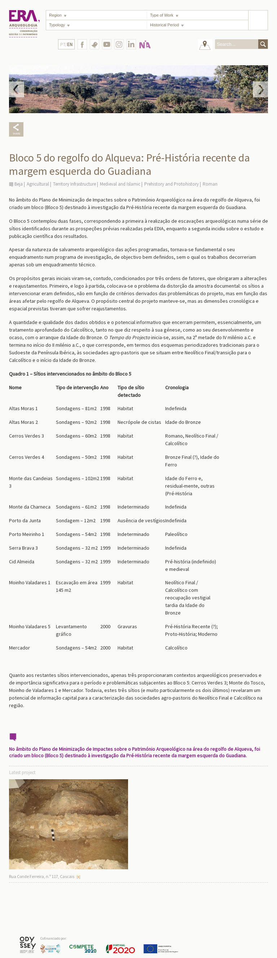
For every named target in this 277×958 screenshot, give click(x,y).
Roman (210, 184)
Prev (16, 89)
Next (260, 89)
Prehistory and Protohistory (171, 184)
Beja (18, 184)
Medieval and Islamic (120, 184)
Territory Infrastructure (74, 184)
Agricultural (38, 184)
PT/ (66, 44)
